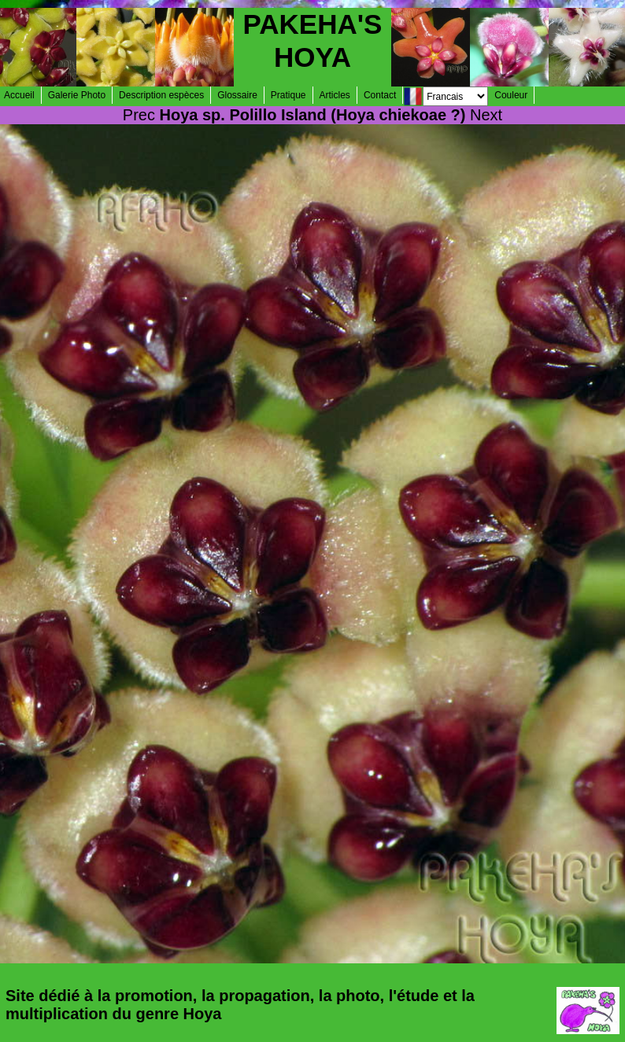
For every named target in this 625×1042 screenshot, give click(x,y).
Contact (380, 95)
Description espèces (161, 95)
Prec (139, 114)
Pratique (288, 95)
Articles (335, 95)
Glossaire (237, 95)
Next (486, 114)
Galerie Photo (76, 95)
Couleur (510, 95)
